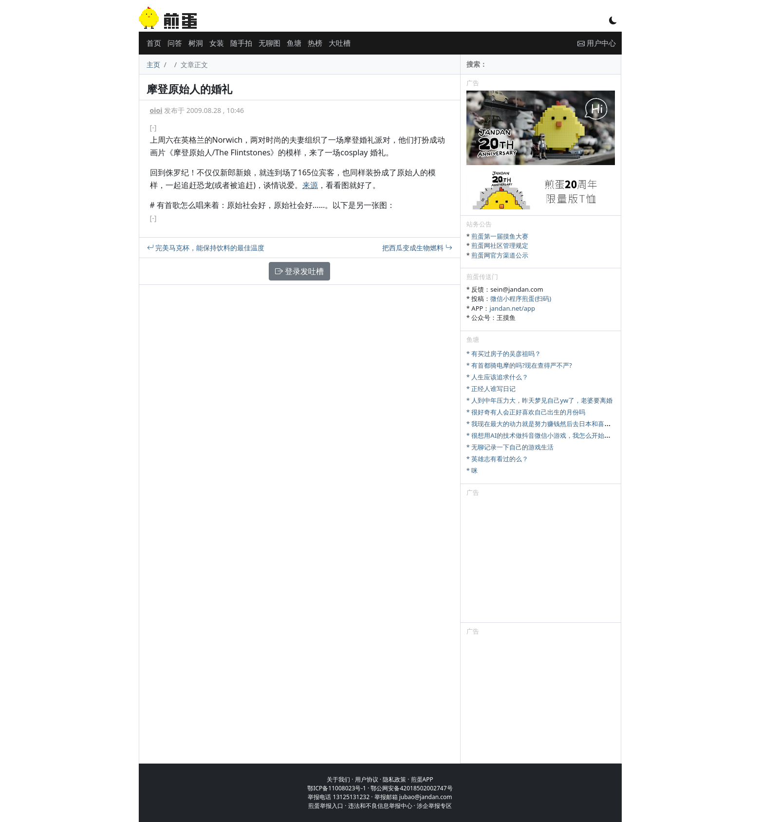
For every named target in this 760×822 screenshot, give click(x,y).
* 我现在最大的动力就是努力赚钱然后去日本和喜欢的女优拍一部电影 (564, 423)
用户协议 (366, 779)
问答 (174, 43)
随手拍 (241, 43)
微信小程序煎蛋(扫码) (520, 298)
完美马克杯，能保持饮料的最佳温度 (206, 247)
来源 (310, 185)
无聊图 (269, 43)
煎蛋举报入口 (325, 806)
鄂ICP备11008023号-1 (336, 788)
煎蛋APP (422, 779)
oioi (156, 110)
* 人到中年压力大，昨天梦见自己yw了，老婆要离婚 (539, 400)
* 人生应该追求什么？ (497, 377)
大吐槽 (340, 43)
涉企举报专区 (434, 806)
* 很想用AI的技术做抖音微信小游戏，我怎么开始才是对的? (549, 435)
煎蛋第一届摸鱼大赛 (499, 236)
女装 (216, 43)
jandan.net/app (512, 308)
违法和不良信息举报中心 (380, 806)
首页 (154, 43)
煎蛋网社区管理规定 (499, 245)
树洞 (195, 43)
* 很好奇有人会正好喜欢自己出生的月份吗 (526, 412)
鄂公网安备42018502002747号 (411, 788)
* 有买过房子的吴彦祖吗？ (503, 353)
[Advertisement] (541, 561)
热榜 (315, 43)
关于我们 (338, 779)
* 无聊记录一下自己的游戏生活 (510, 447)
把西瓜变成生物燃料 (417, 247)
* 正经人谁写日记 (491, 388)
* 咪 (472, 470)
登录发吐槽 (299, 271)
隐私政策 (394, 779)
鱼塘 (294, 43)
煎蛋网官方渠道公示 (499, 255)
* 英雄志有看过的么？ (497, 458)
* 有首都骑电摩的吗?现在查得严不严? (519, 365)
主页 (153, 64)
